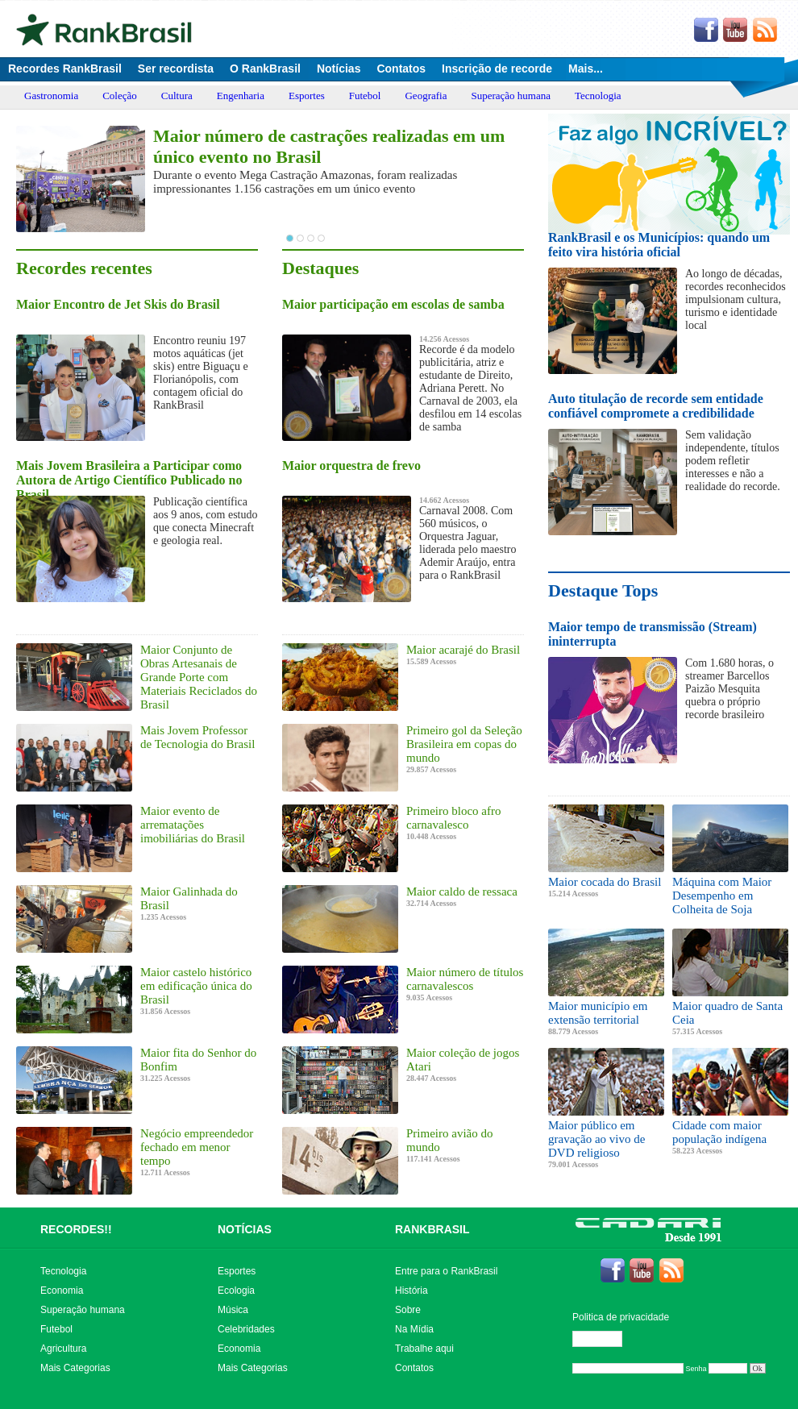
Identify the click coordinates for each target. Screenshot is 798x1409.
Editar (604, 1339)
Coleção (119, 95)
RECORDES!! (76, 1229)
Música (233, 1309)
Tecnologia (598, 95)
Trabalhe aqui (424, 1348)
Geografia (426, 95)
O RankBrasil (265, 68)
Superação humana (511, 95)
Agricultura (63, 1348)
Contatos (401, 68)
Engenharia (240, 95)
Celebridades (246, 1329)
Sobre (408, 1309)
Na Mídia (414, 1329)
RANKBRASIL (432, 1229)
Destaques (320, 268)
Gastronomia (51, 95)
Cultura (177, 95)
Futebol (365, 95)
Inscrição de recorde (497, 68)
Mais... (585, 68)
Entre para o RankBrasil (446, 1271)
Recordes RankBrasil (65, 68)
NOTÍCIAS (245, 1229)
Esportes (307, 95)
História (411, 1290)
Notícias (338, 68)
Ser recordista (176, 68)
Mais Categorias (75, 1368)
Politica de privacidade (620, 1317)
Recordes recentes (84, 268)
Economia (61, 1290)
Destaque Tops (603, 590)
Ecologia (236, 1290)
